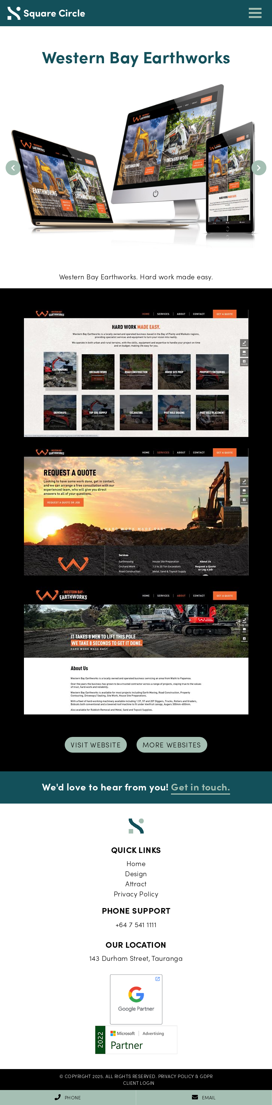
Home (136, 863)
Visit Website (96, 744)
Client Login (138, 1083)
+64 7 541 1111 (136, 924)
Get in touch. (200, 786)
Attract (135, 883)
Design (136, 873)
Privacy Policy (136, 893)
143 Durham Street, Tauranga (136, 958)
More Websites (172, 744)
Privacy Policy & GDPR (185, 1076)
